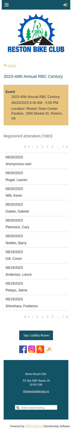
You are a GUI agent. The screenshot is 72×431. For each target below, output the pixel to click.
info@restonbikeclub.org (36, 391)
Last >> (67, 146)
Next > (63, 146)
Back (12, 66)
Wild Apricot (34, 426)
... (58, 147)
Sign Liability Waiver (36, 335)
